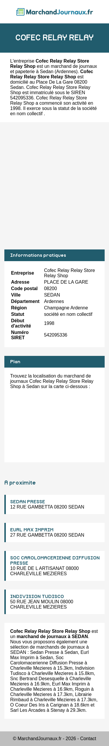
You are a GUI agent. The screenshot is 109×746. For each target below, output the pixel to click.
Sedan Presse (44, 652)
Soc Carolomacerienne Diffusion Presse (46, 660)
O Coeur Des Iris (27, 704)
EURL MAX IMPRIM (31, 530)
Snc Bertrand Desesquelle (37, 678)
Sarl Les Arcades (27, 710)
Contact (88, 738)
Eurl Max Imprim (69, 683)
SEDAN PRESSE (27, 501)
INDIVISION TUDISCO (37, 596)
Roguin (82, 689)
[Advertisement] (54, 186)
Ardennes (66, 71)
